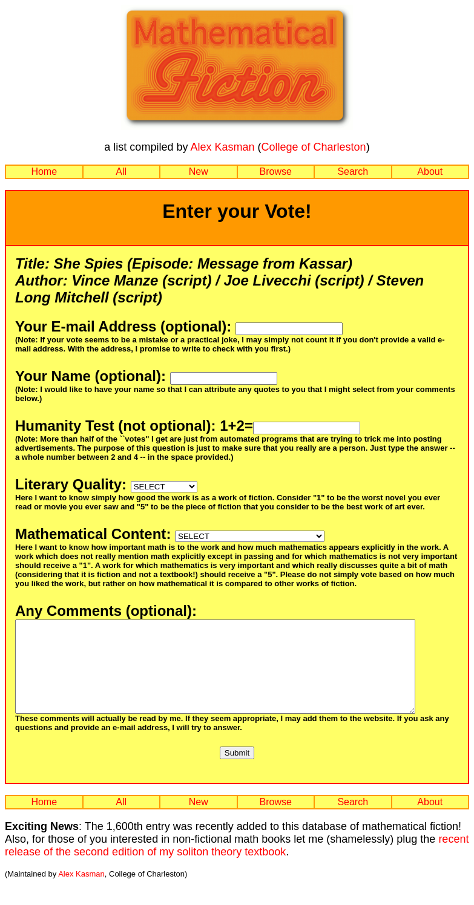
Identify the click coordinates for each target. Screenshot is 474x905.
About (430, 171)
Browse (276, 171)
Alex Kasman (222, 147)
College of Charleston (314, 147)
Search (352, 171)
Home (44, 171)
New (198, 171)
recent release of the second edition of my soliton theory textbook (237, 863)
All (121, 171)
